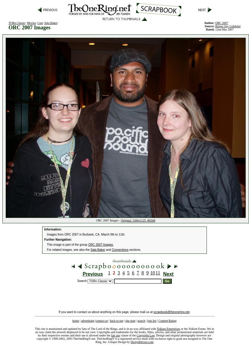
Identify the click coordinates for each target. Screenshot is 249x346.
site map (130, 320)
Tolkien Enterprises (168, 328)
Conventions (120, 249)
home (75, 320)
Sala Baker (50, 23)
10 (152, 272)
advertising (87, 320)
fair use (115, 335)
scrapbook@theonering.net (171, 312)
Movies (31, 23)
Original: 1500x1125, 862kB (138, 220)
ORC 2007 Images (100, 244)
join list (151, 320)
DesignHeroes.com (142, 342)
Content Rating (167, 320)
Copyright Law (146, 335)
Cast (40, 23)
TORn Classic (16, 23)
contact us (102, 320)
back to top (116, 320)
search (141, 320)
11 (158, 272)
